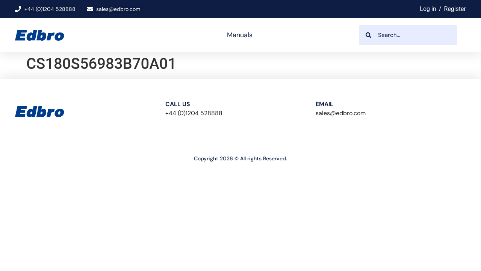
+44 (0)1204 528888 (193, 113)
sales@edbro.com (341, 113)
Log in (428, 8)
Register (455, 8)
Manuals (240, 35)
